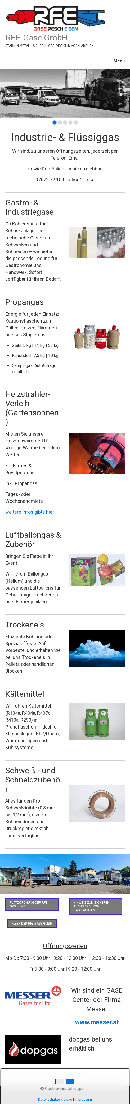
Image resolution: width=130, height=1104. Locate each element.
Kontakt (51, 1078)
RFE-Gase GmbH (36, 38)
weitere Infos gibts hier (29, 512)
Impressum (68, 1078)
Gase (38, 1078)
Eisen (27, 1078)
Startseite (12, 1078)
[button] (32, 904)
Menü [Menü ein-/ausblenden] (119, 61)
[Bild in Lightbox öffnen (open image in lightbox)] (65, 874)
